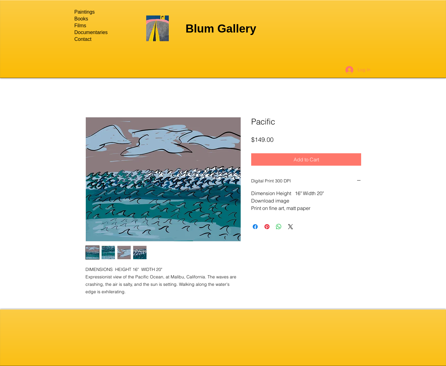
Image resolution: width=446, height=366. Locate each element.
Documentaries (91, 32)
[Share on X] (290, 226)
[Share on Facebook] (255, 226)
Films (80, 25)
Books (81, 18)
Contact (82, 39)
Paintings (84, 12)
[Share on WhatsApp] (278, 226)
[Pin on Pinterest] (267, 226)
